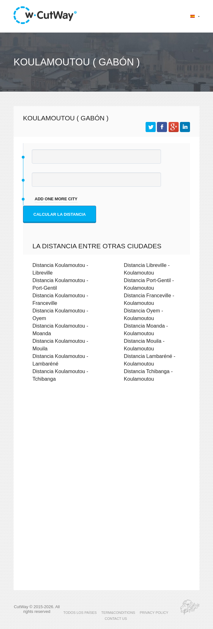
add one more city (56, 199)
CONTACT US (116, 618)
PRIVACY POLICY (154, 612)
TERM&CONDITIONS (118, 612)
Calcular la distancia (59, 214)
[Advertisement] (106, 442)
